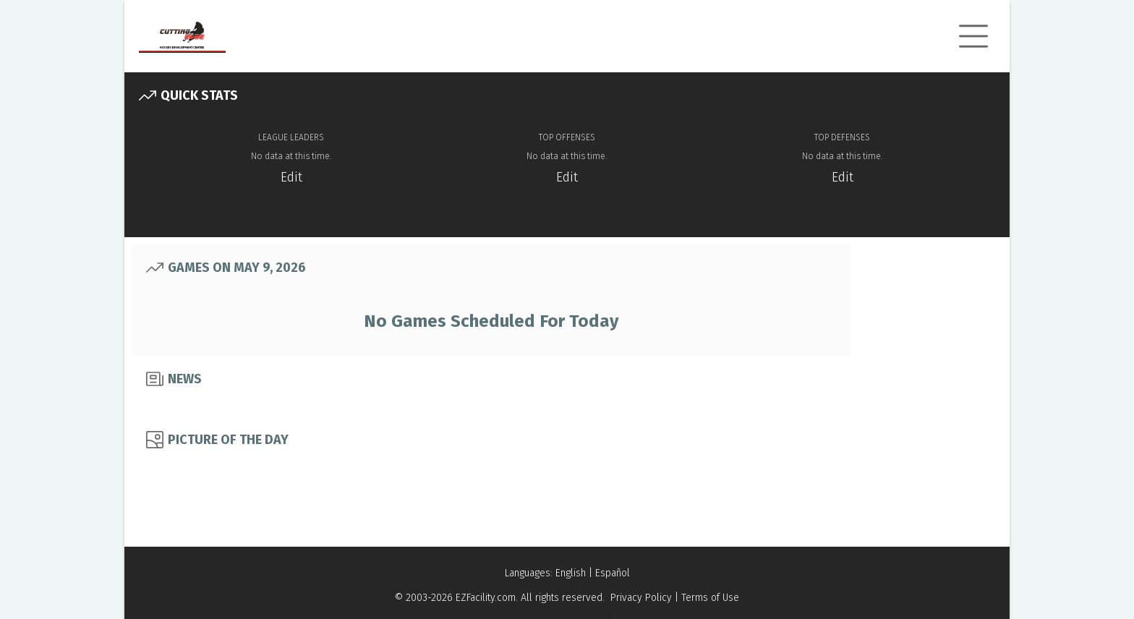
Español (612, 573)
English (570, 573)
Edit (291, 177)
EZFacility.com (486, 598)
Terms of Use (710, 598)
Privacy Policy (641, 598)
